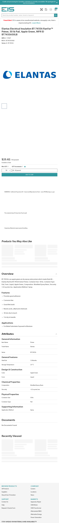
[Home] (8, 9)
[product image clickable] (4, 106)
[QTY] (6, 170)
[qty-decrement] (3, 170)
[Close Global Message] (56, 2)
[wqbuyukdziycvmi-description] (34, 170)
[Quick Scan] (41, 9)
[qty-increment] (10, 170)
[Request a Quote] (46, 9)
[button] (29, 15)
